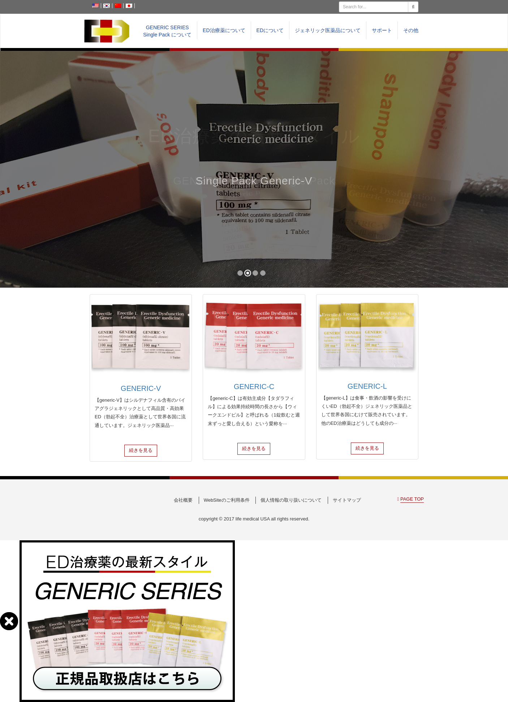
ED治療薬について (224, 30)
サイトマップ (347, 500)
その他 (410, 30)
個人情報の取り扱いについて (291, 500)
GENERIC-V (141, 388)
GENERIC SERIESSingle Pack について (167, 31)
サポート (382, 30)
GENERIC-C (254, 387)
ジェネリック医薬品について (328, 30)
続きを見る (140, 450)
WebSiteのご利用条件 (227, 500)
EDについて (270, 30)
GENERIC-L (367, 386)
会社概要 (183, 500)
